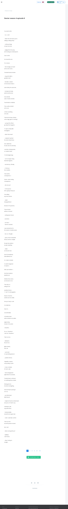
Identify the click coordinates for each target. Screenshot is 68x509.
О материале (34, 488)
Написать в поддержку (54, 508)
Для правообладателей (33, 508)
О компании (4, 508)
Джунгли (17, 508)
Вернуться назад (8, 10)
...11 (36, 450)
